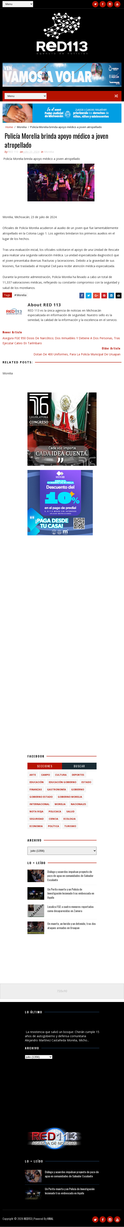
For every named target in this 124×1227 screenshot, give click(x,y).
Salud (70, 811)
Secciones (45, 766)
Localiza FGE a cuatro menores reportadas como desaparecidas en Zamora (70, 909)
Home (9, 127)
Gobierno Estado (41, 797)
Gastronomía (56, 789)
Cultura (61, 775)
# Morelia (20, 295)
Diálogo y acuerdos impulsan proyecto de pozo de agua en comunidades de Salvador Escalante (70, 876)
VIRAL (50, 1219)
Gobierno (77, 789)
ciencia (53, 819)
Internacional (39, 804)
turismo (70, 826)
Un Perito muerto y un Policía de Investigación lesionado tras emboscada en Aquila (70, 893)
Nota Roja (36, 811)
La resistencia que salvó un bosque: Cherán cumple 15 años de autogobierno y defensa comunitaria (60, 1025)
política (53, 826)
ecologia (69, 819)
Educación (37, 782)
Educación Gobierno (62, 782)
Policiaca (55, 811)
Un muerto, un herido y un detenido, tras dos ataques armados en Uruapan (71, 926)
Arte (33, 775)
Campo (45, 775)
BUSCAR (79, 766)
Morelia (22, 127)
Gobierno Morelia (70, 797)
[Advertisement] (62, 566)
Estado (86, 782)
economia (36, 826)
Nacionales (78, 804)
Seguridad (37, 819)
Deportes (78, 775)
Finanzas (36, 789)
